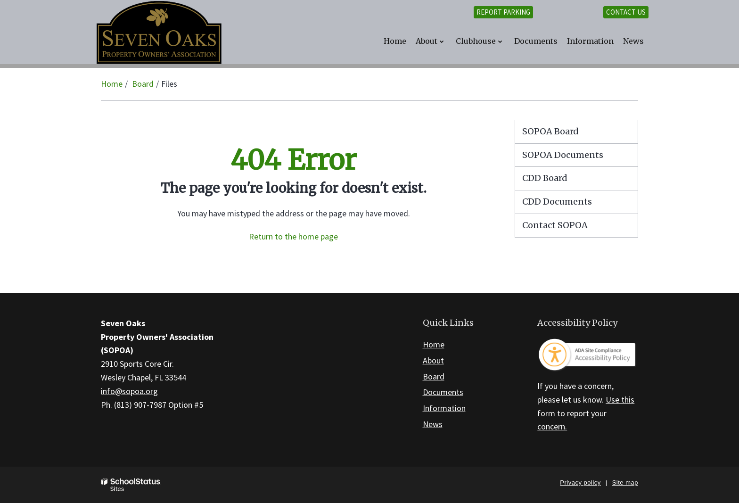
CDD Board (563, 180)
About (433, 360)
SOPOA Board (550, 131)
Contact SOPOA (555, 225)
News (433, 424)
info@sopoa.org (129, 391)
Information (444, 408)
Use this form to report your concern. (585, 413)
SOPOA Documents (562, 154)
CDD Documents (575, 204)
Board (143, 83)
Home (112, 83)
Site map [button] (625, 482)
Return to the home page (293, 236)
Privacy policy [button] (580, 482)
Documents (443, 392)
